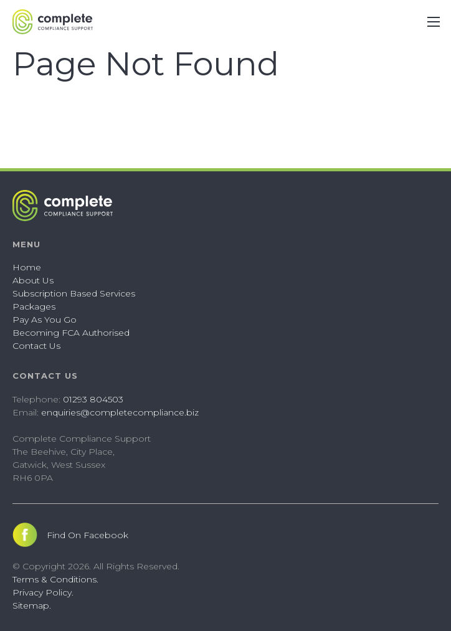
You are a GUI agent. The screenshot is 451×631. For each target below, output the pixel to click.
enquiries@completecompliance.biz (120, 412)
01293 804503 (93, 399)
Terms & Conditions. (55, 579)
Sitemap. (31, 605)
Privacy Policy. (43, 592)
